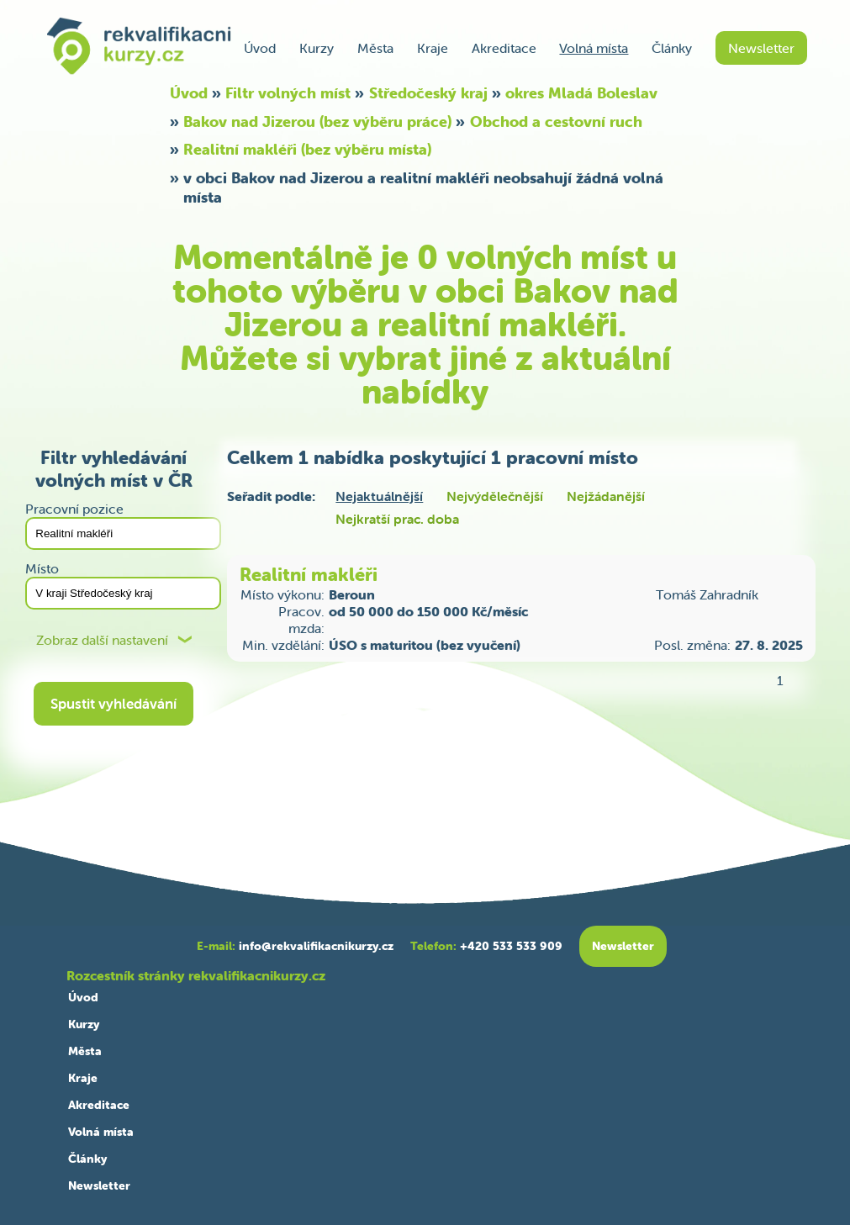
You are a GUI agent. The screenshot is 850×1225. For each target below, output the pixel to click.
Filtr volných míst (288, 93)
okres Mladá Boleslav (581, 93)
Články (672, 48)
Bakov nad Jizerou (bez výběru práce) (317, 121)
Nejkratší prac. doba (397, 518)
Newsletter (761, 48)
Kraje (432, 48)
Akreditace (504, 48)
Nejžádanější (606, 496)
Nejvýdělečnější (494, 496)
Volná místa (593, 48)
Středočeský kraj (428, 93)
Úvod (260, 48)
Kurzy (316, 48)
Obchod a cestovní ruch (556, 121)
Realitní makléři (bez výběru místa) (307, 149)
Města (375, 48)
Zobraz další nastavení (102, 640)
